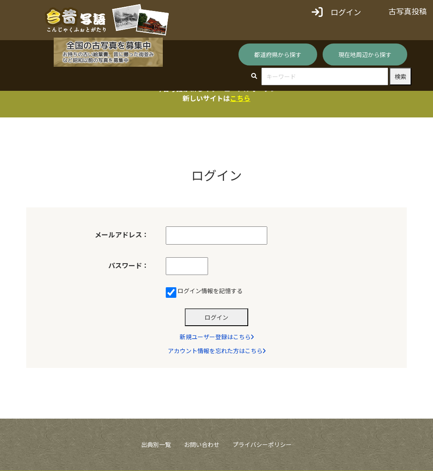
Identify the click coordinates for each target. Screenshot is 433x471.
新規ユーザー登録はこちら (217, 337)
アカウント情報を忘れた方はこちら (217, 351)
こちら (240, 98)
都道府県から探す (277, 54)
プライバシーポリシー (262, 445)
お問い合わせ (201, 445)
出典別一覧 (156, 445)
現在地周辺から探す (365, 54)
